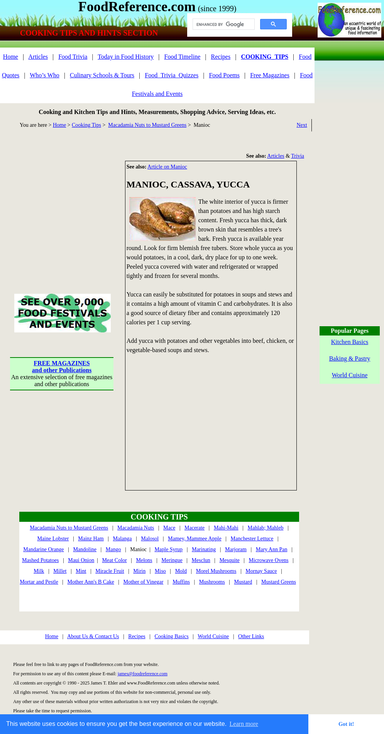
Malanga (122, 539)
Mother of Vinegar (143, 582)
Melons (144, 560)
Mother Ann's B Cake (91, 582)
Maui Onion (81, 560)
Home (10, 56)
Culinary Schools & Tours (102, 75)
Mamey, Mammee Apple (195, 539)
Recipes (221, 56)
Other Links (251, 636)
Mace (169, 528)
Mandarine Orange (43, 549)
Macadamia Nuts (135, 528)
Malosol (150, 539)
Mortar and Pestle (39, 582)
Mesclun (201, 560)
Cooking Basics (171, 636)
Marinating (204, 549)
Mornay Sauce (261, 571)
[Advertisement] (61, 209)
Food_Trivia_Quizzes (171, 75)
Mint (81, 571)
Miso (160, 571)
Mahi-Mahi (226, 528)
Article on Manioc (167, 167)
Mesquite (230, 560)
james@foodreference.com (142, 673)
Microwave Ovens (269, 560)
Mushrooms (212, 582)
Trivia (297, 156)
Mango (113, 549)
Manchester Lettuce (252, 539)
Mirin (139, 571)
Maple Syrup (168, 549)
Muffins (181, 582)
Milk (39, 571)
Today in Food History (126, 56)
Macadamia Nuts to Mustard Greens (147, 125)
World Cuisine (213, 636)
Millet (59, 571)
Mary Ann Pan (272, 549)
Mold (181, 571)
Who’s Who (44, 75)
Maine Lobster (53, 539)
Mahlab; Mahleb (265, 528)
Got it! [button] (346, 724)
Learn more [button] (244, 723)
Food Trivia (72, 56)
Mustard (243, 582)
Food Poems (224, 75)
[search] (222, 24)
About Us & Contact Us (93, 636)
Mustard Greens (278, 582)
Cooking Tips (86, 125)
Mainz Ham (90, 539)
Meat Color (114, 560)
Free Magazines (269, 75)
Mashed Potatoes (40, 560)
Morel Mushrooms (216, 571)
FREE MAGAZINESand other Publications (61, 366)
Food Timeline (182, 56)
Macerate (194, 528)
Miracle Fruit (109, 571)
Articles (38, 56)
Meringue (171, 560)
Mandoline (84, 549)
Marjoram (236, 549)
